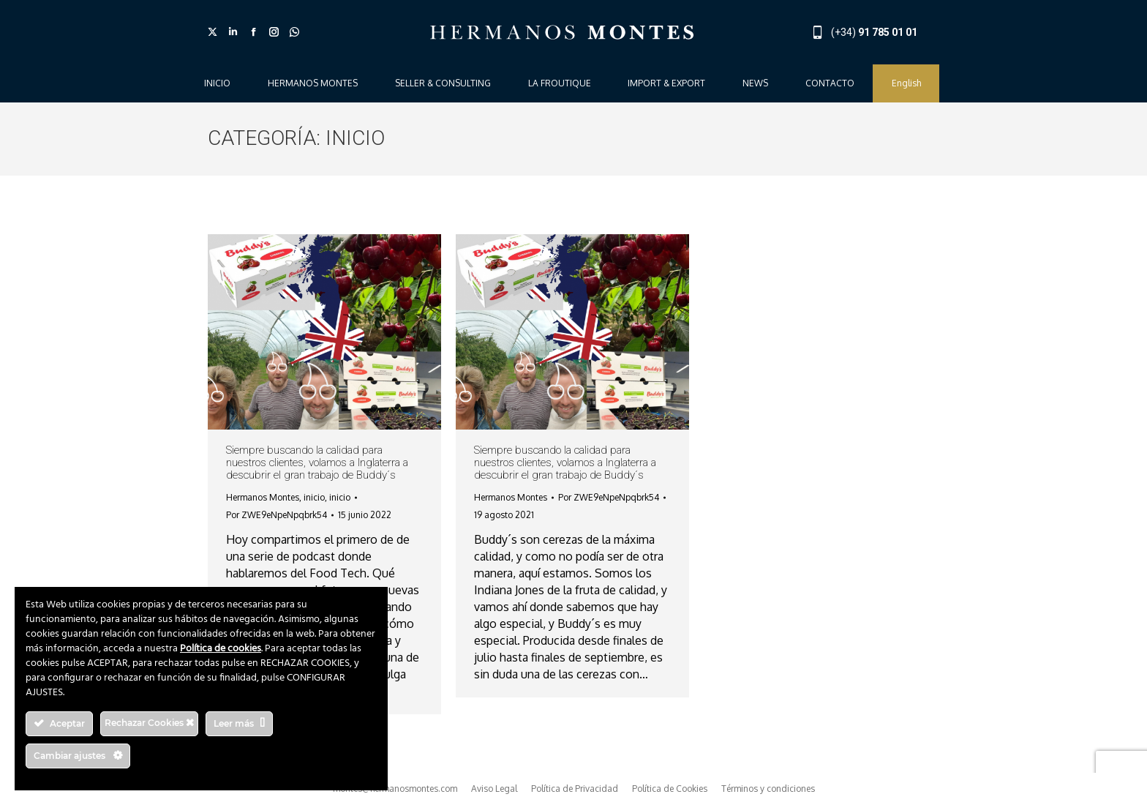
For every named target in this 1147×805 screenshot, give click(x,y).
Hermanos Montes (262, 497)
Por (276, 514)
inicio (314, 497)
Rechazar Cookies (149, 722)
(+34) (874, 32)
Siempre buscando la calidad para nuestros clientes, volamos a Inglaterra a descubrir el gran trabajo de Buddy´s (317, 462)
